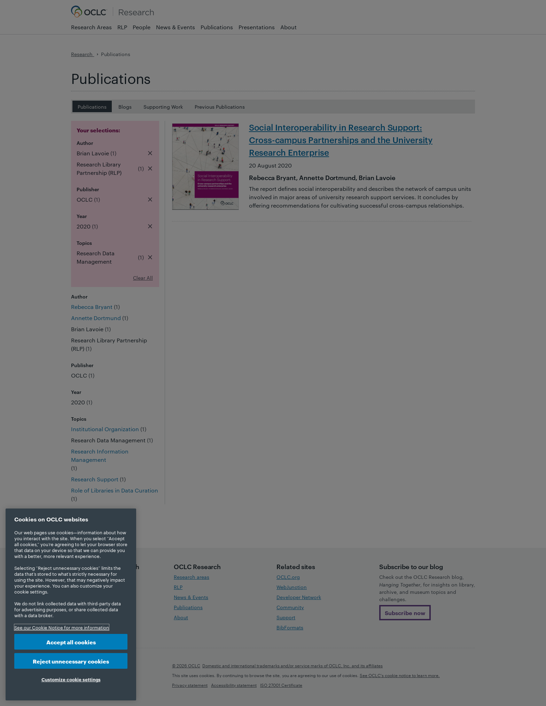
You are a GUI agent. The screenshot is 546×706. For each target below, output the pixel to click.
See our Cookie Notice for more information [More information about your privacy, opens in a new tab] (61, 627)
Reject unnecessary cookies (71, 661)
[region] (71, 604)
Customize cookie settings (71, 679)
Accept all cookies (71, 642)
